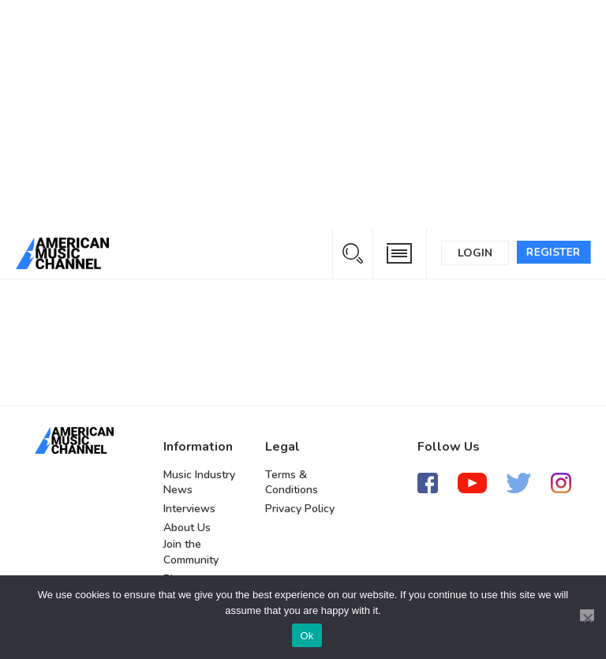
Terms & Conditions (291, 482)
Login (475, 252)
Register (553, 252)
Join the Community (191, 552)
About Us (187, 527)
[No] (587, 615)
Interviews (189, 508)
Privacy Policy (300, 508)
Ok (306, 636)
